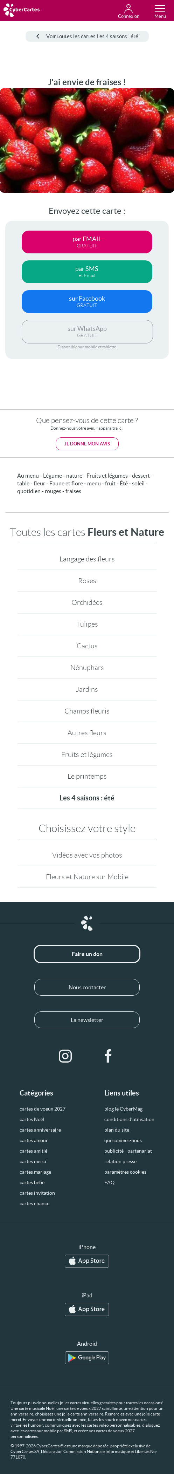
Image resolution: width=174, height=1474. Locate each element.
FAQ (109, 1182)
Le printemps (87, 776)
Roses (87, 581)
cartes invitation (37, 1193)
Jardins (87, 689)
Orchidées (87, 602)
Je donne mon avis (87, 443)
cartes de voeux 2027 (42, 1109)
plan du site (116, 1130)
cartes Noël (32, 1119)
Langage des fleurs (87, 559)
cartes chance (34, 1203)
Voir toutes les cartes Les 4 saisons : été (87, 36)
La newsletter (87, 1020)
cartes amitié (33, 1151)
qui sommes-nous (123, 1140)
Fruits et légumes (87, 754)
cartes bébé (32, 1182)
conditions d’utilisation (129, 1119)
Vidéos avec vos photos (87, 855)
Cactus (87, 646)
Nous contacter (87, 987)
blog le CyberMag (123, 1109)
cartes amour (34, 1140)
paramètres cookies (125, 1172)
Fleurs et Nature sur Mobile (87, 877)
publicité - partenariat (128, 1151)
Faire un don (87, 954)
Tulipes (87, 624)
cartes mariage (35, 1172)
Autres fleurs (87, 733)
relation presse (120, 1161)
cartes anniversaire (40, 1130)
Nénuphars (87, 667)
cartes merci (33, 1161)
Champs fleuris (87, 711)
